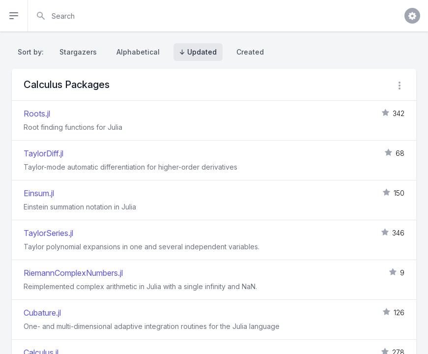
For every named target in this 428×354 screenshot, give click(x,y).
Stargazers (78, 52)
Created (250, 52)
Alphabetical (138, 52)
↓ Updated (198, 52)
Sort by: (33, 52)
